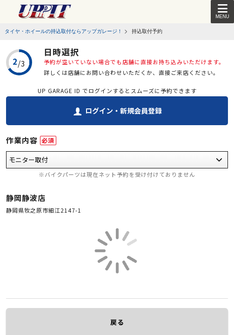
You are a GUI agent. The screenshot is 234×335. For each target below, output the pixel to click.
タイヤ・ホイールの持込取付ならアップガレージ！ (63, 31)
